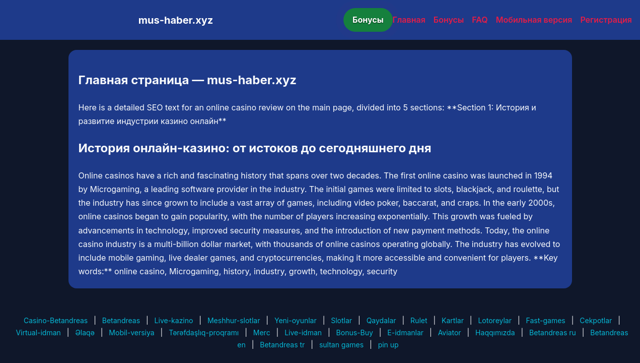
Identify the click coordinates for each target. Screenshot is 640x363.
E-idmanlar (405, 332)
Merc (261, 332)
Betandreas (121, 320)
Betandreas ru (552, 332)
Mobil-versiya (131, 332)
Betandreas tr (282, 344)
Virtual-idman (38, 332)
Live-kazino (174, 320)
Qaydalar (381, 320)
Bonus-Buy (354, 332)
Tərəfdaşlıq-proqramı (204, 332)
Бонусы (368, 20)
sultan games (341, 344)
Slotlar (341, 320)
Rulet (418, 320)
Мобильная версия (534, 20)
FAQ (479, 20)
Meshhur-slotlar (233, 320)
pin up (388, 344)
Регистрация (606, 20)
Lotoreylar (495, 320)
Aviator (449, 332)
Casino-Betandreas (56, 320)
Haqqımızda (495, 332)
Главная (409, 20)
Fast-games (545, 320)
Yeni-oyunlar (295, 320)
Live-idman (303, 332)
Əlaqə (84, 332)
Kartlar (453, 320)
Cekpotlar (596, 320)
